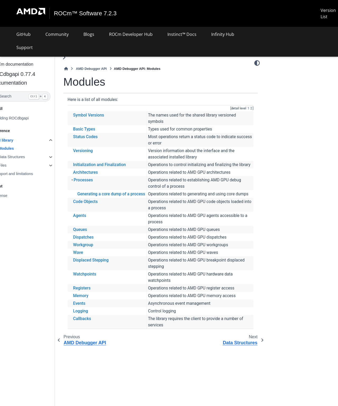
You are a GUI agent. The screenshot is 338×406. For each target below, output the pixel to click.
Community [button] (57, 34)
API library (16, 140)
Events (92, 315)
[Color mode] (257, 63)
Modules (18, 148)
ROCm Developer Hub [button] (131, 34)
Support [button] (24, 47)
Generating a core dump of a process (124, 200)
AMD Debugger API (103, 69)
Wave (91, 265)
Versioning (96, 150)
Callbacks (95, 331)
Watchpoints (97, 286)
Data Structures (24, 157)
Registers (94, 300)
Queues (93, 242)
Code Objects (98, 214)
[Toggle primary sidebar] (77, 57)
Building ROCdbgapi (24, 118)
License (13, 196)
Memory (93, 308)
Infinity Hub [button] (222, 34)
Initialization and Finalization (112, 164)
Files (15, 165)
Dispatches (96, 249)
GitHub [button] (23, 34)
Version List (328, 13)
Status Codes (98, 136)
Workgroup (96, 257)
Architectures (98, 178)
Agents (92, 228)
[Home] (79, 68)
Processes (96, 186)
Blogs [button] (88, 34)
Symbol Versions (101, 115)
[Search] (33, 96)
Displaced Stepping (103, 272)
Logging (93, 323)
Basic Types (97, 129)
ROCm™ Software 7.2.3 (85, 13)
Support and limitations (26, 174)
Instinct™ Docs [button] (181, 34)
